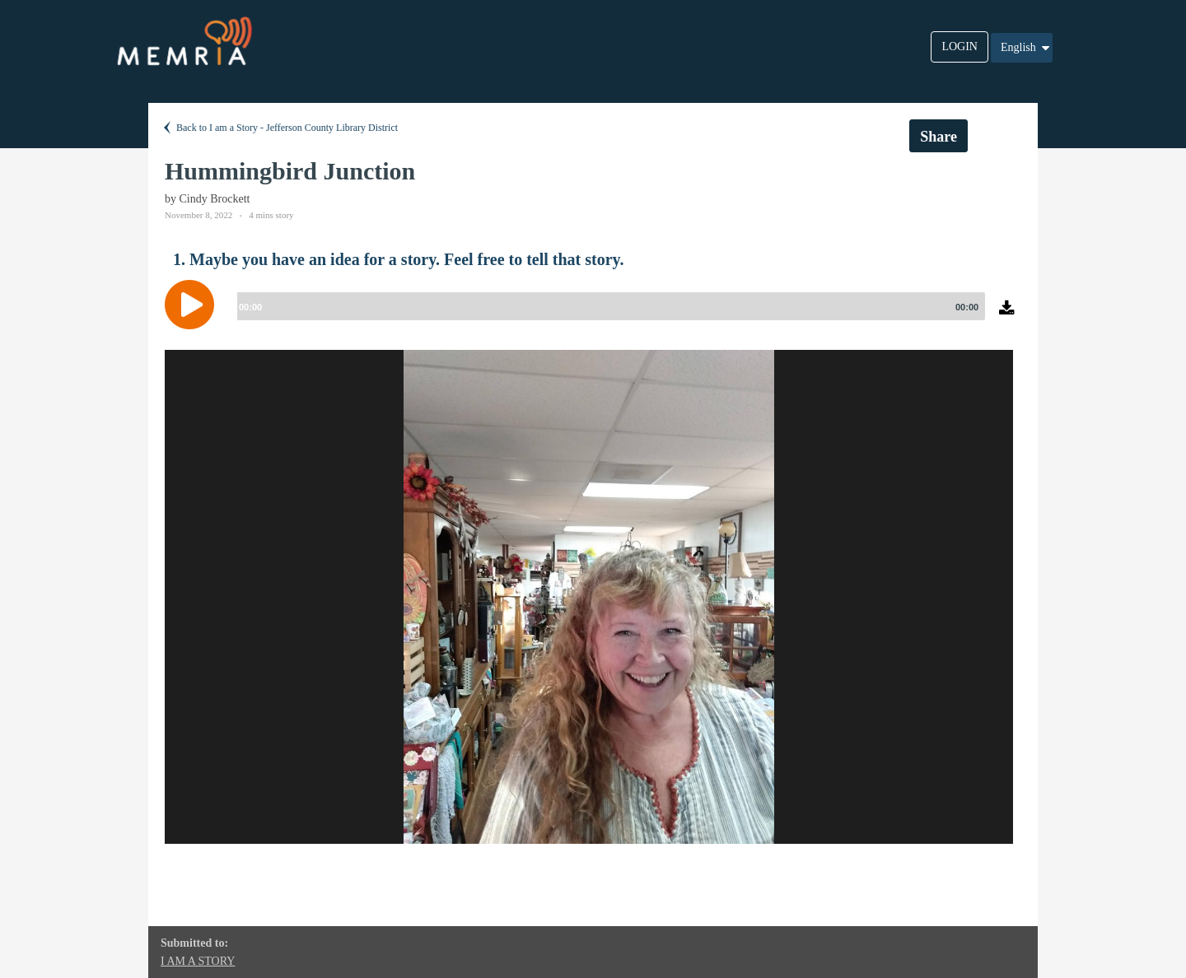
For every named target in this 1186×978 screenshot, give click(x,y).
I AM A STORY (198, 961)
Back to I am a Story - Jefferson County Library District (279, 127)
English (1026, 47)
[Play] (193, 304)
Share (938, 136)
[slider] (608, 306)
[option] (589, 597)
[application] (593, 316)
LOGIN (959, 46)
